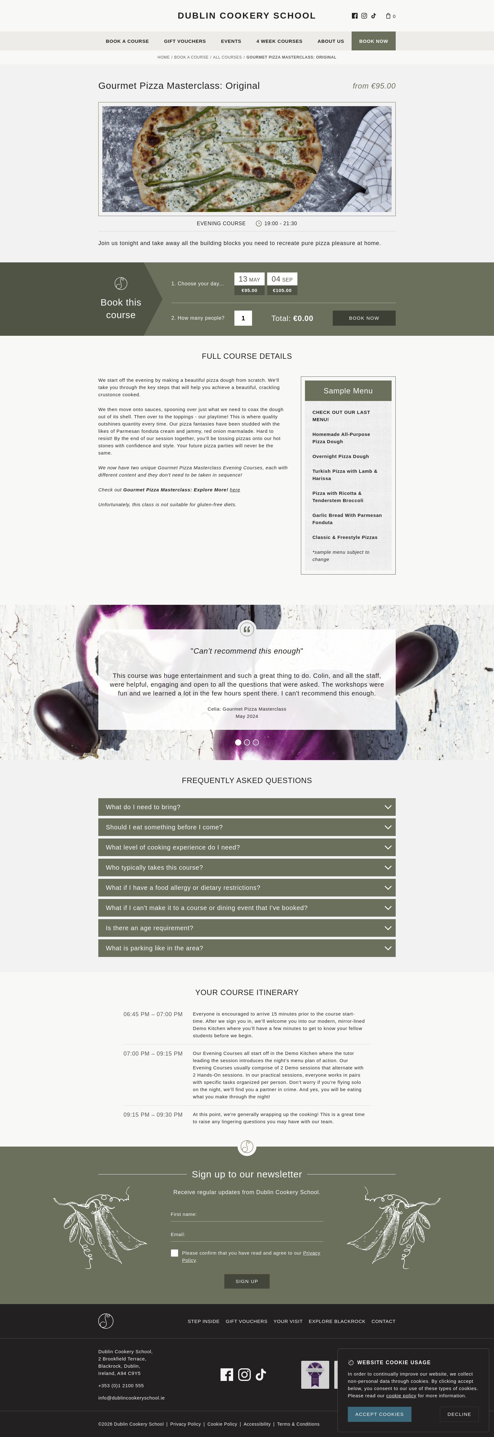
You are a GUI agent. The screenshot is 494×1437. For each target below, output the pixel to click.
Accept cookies (379, 1414)
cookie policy (401, 1395)
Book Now (373, 41)
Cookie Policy (222, 1424)
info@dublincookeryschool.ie (131, 1397)
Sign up (247, 1281)
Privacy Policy (185, 1424)
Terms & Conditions (298, 1424)
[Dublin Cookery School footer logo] (105, 1321)
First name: (184, 1214)
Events (231, 41)
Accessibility (257, 1424)
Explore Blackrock (337, 1321)
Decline (459, 1414)
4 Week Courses (279, 41)
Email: (178, 1234)
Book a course (127, 41)
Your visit (288, 1321)
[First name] (247, 1214)
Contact (383, 1321)
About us (331, 41)
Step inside (204, 1321)
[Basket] (390, 15)
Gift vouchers (185, 41)
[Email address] (247, 1234)
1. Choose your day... (197, 283)
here (235, 489)
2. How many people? (198, 318)
